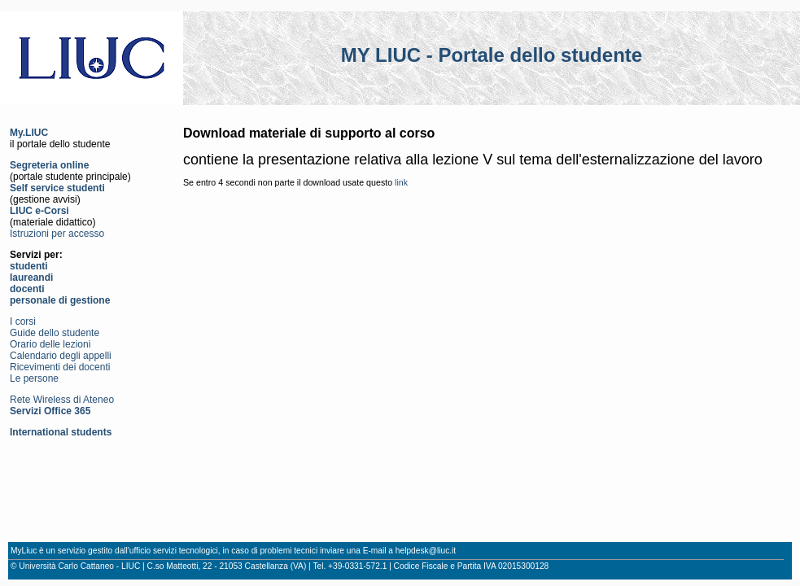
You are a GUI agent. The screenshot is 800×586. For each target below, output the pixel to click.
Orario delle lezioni (50, 344)
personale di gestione (60, 300)
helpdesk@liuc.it (426, 550)
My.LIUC (29, 132)
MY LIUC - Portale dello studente (491, 55)
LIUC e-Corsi (39, 210)
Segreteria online (49, 165)
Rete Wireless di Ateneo (62, 399)
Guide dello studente (54, 333)
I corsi (23, 321)
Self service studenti (57, 188)
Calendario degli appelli (60, 355)
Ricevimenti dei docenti (60, 367)
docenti (27, 289)
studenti (29, 266)
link (401, 182)
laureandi (31, 277)
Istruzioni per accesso (57, 233)
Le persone (34, 378)
